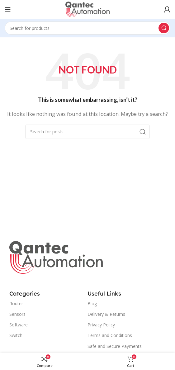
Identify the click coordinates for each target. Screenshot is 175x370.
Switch (15, 335)
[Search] (87, 28)
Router (16, 303)
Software (18, 325)
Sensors (17, 314)
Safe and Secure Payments (115, 346)
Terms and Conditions (110, 335)
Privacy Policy (101, 325)
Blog (92, 303)
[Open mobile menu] (8, 9)
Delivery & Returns (106, 314)
